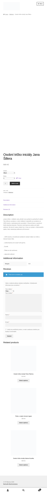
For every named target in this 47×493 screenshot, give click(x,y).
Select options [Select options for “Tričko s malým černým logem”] (23, 422)
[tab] (23, 200)
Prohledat (23, 490)
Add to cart (15, 183)
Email (7, 322)
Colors (5, 170)
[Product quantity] (6, 183)
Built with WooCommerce (10, 484)
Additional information (9, 204)
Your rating (8, 289)
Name (7, 314)
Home (6, 14)
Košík (36, 489)
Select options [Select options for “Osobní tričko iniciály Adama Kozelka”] (23, 465)
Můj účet (8, 490)
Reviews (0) (6, 209)
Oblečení (11, 14)
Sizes (4, 176)
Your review (9, 293)
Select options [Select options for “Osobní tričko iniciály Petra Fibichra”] (23, 380)
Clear (19, 178)
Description (6, 200)
